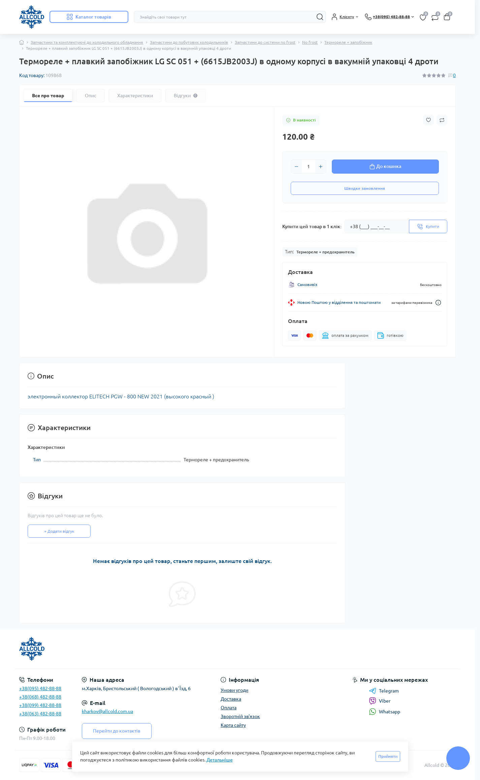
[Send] (428, 226)
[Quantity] (308, 166)
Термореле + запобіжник (348, 42)
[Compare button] (442, 120)
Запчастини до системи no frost (265, 42)
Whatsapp (384, 711)
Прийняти (387, 756)
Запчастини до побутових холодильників (189, 42)
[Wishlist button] (428, 120)
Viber (379, 701)
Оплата (228, 707)
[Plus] (320, 166)
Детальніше (219, 760)
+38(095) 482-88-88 (40, 688)
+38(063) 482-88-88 (40, 713)
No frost (310, 42)
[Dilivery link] (438, 302)
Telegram (384, 691)
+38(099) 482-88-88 (40, 705)
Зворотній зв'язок (240, 716)
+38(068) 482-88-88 (40, 697)
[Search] (320, 16)
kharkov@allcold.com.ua (107, 711)
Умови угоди (234, 690)
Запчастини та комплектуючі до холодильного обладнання (87, 42)
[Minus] (296, 166)
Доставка (231, 699)
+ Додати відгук (59, 531)
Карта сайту (233, 725)
